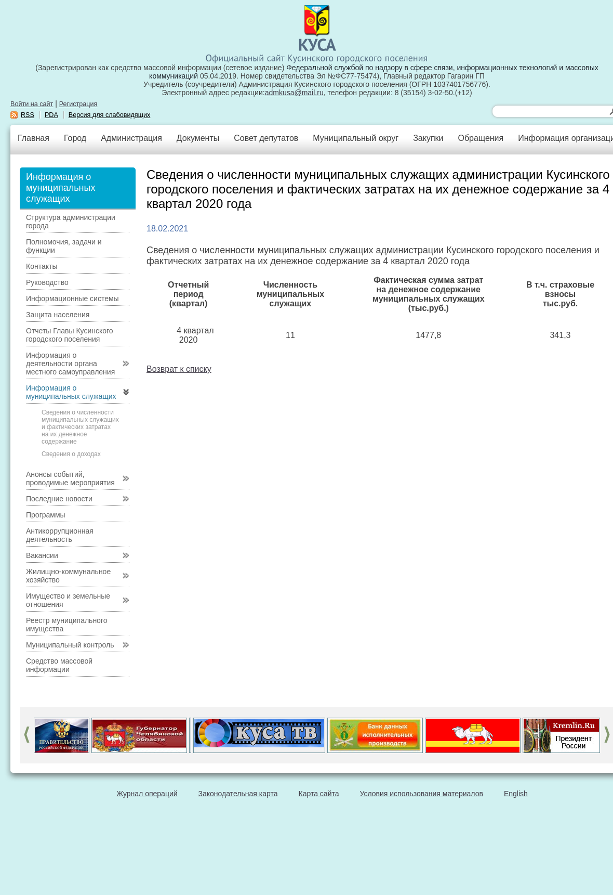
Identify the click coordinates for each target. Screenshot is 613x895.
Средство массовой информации (59, 665)
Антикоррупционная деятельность (60, 535)
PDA (51, 115)
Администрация (131, 138)
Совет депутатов (266, 138)
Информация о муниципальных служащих (71, 392)
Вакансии (42, 555)
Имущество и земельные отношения (68, 600)
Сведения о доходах (71, 454)
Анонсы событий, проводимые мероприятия (70, 478)
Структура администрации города (70, 221)
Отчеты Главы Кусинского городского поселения (69, 335)
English (516, 793)
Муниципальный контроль (70, 645)
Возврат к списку (178, 369)
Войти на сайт (31, 104)
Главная (33, 138)
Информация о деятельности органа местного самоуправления (70, 363)
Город (75, 138)
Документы (198, 138)
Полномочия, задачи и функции (63, 246)
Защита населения (57, 314)
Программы (45, 515)
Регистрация (78, 104)
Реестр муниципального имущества (67, 624)
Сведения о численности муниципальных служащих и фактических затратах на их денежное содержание (80, 427)
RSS (27, 115)
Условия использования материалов (421, 793)
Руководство (47, 282)
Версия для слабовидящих (110, 115)
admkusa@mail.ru (294, 92)
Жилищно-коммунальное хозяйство (68, 575)
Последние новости (59, 499)
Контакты (41, 266)
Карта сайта (319, 793)
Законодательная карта (238, 793)
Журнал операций (146, 793)
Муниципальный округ (355, 138)
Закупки (428, 138)
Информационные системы (72, 298)
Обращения (480, 138)
